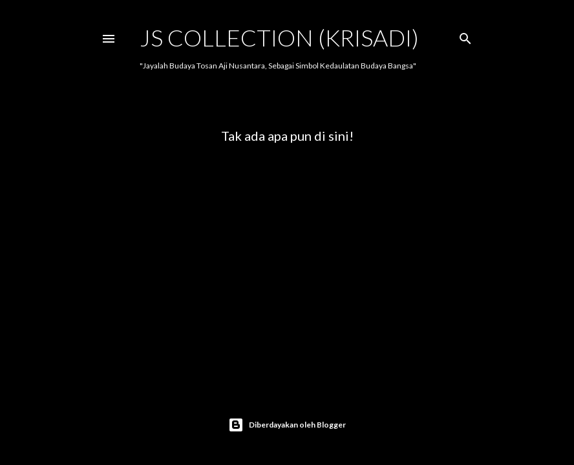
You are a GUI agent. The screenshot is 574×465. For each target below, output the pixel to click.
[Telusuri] (465, 35)
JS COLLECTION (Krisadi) (279, 37)
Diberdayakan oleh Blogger (287, 425)
